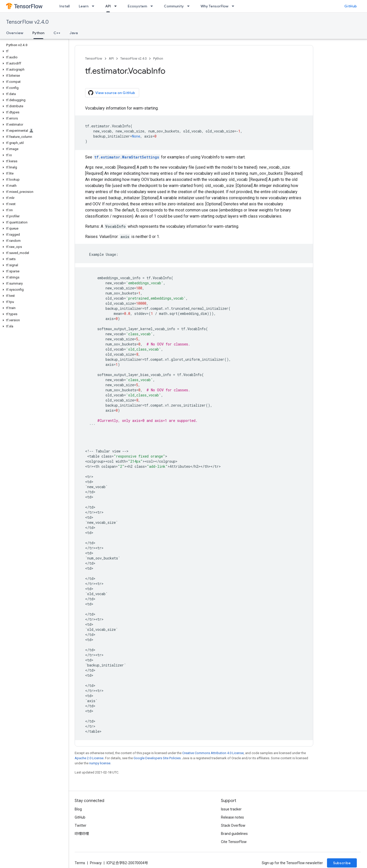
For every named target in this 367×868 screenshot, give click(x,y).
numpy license (99, 763)
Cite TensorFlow (234, 842)
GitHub (350, 6)
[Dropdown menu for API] (117, 6)
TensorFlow (93, 58)
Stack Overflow (233, 825)
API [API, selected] (108, 6)
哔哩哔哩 (82, 834)
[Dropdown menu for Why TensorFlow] (234, 6)
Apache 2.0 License (89, 758)
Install (64, 6)
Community (174, 6)
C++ (57, 33)
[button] (33, 51)
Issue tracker (231, 809)
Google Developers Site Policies (157, 758)
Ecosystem (137, 6)
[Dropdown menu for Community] (190, 6)
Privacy (96, 863)
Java (74, 33)
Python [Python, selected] (38, 33)
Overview (14, 33)
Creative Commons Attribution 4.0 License (213, 753)
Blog (78, 809)
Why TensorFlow (214, 6)
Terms (80, 863)
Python (158, 58)
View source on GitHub (111, 92)
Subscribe (342, 863)
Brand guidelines (234, 834)
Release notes (232, 817)
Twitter (80, 825)
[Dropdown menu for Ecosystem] (153, 6)
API (111, 58)
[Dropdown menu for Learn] (94, 6)
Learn (83, 6)
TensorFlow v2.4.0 (27, 22)
